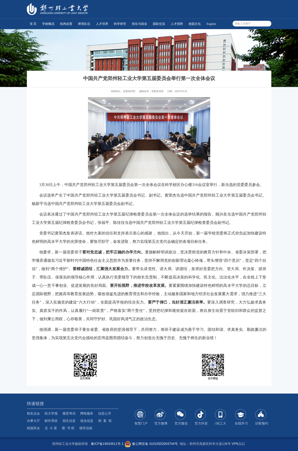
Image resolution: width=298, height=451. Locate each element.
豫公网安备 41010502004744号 (151, 444)
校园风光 (33, 428)
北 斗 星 (51, 428)
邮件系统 (51, 420)
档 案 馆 (105, 420)
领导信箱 (85, 428)
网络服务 (86, 413)
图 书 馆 (68, 428)
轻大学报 (51, 413)
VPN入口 (238, 444)
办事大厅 (33, 420)
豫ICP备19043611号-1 (107, 444)
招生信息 (69, 420)
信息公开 (104, 413)
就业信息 (86, 420)
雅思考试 (69, 413)
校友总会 (33, 413)
